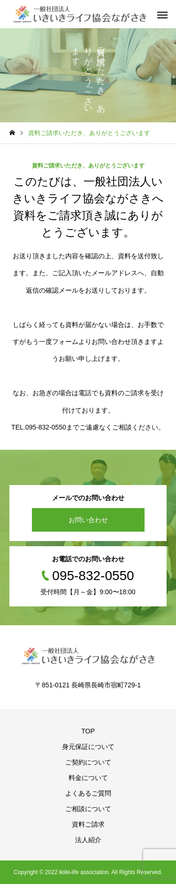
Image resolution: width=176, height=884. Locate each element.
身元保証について (88, 746)
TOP (88, 731)
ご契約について (88, 762)
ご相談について (88, 808)
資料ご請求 (88, 824)
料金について (88, 777)
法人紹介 (88, 840)
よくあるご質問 (88, 793)
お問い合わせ (88, 520)
